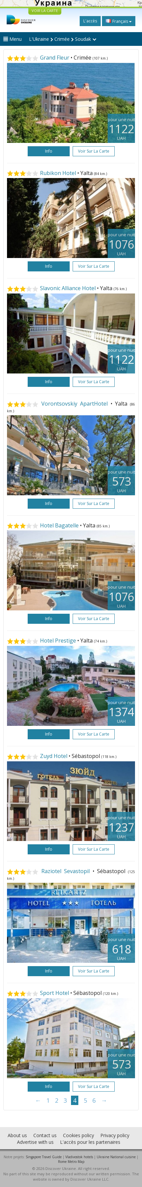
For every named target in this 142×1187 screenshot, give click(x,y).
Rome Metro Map (71, 1161)
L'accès (90, 21)
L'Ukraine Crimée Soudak (62, 39)
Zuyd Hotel (53, 756)
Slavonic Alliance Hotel (68, 288)
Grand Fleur (54, 57)
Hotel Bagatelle (59, 525)
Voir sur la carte (93, 151)
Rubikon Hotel (58, 173)
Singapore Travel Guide (44, 1157)
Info (48, 151)
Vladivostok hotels (79, 1157)
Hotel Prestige (58, 640)
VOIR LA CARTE (45, 10)
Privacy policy (114, 1135)
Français (119, 21)
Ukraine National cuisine (116, 1157)
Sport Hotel (54, 993)
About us (17, 1135)
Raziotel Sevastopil (65, 871)
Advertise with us (35, 1142)
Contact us (45, 1135)
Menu (12, 39)
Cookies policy (78, 1135)
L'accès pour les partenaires (90, 1142)
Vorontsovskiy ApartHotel (74, 403)
